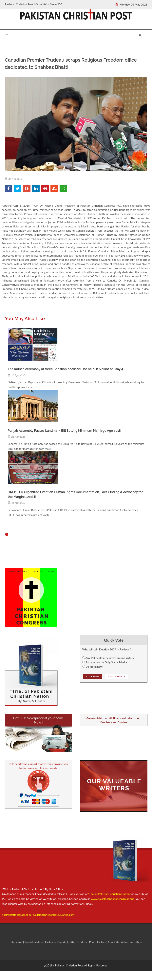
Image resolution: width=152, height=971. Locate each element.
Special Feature (34, 942)
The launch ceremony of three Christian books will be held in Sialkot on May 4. (66, 369)
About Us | (114, 942)
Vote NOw (93, 676)
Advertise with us (131, 942)
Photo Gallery (97, 942)
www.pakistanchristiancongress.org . (112, 898)
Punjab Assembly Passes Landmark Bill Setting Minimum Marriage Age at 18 (64, 431)
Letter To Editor (78, 942)
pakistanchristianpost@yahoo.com (53, 914)
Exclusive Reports (56, 942)
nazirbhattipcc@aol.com (16, 914)
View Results (116, 676)
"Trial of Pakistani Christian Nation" (109, 894)
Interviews (16, 942)
